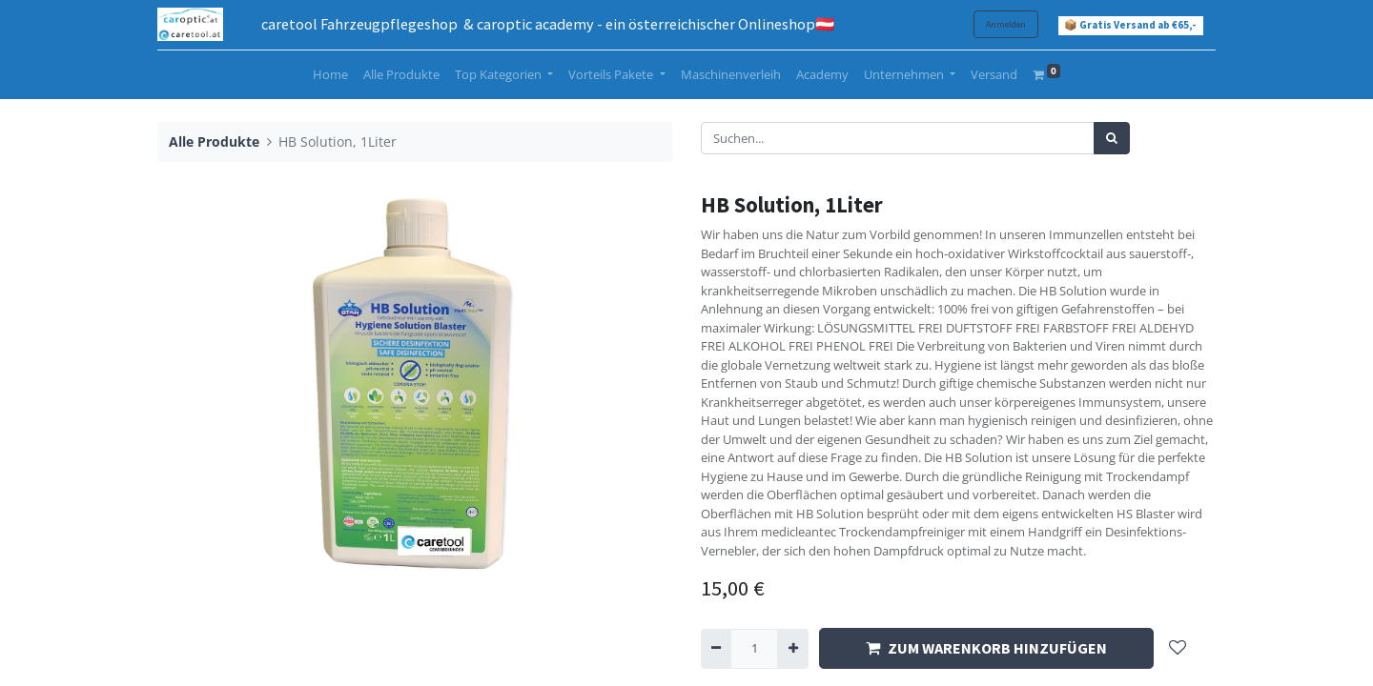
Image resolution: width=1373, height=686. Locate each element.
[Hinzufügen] (792, 649)
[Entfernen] (716, 649)
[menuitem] (330, 75)
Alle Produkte (214, 141)
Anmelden (1006, 24)
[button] (1177, 648)
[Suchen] (1112, 138)
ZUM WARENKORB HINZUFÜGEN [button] (986, 647)
